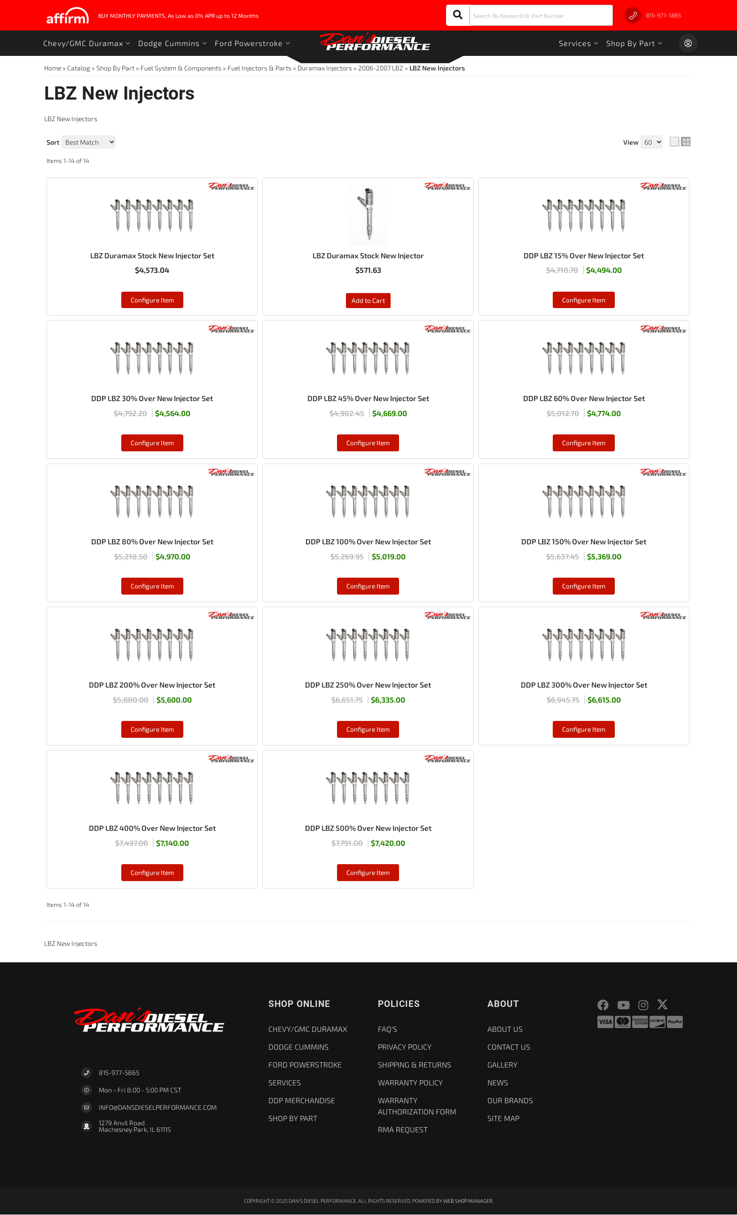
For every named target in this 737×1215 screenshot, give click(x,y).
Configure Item (152, 300)
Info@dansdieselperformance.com (158, 1108)
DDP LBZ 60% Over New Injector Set (584, 398)
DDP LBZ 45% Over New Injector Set (368, 398)
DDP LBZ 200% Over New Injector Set (152, 685)
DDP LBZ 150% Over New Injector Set (584, 541)
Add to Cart (368, 301)
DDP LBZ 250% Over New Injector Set (368, 685)
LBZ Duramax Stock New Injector (368, 255)
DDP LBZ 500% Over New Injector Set (368, 828)
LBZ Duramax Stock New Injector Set (152, 255)
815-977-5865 (119, 1073)
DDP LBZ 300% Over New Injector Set (584, 685)
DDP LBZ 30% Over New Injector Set (152, 398)
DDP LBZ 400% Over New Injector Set (152, 828)
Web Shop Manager (468, 1201)
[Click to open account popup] (688, 43)
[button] (529, 15)
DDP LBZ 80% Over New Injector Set (152, 541)
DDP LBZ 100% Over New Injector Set (368, 541)
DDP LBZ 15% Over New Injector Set (583, 255)
